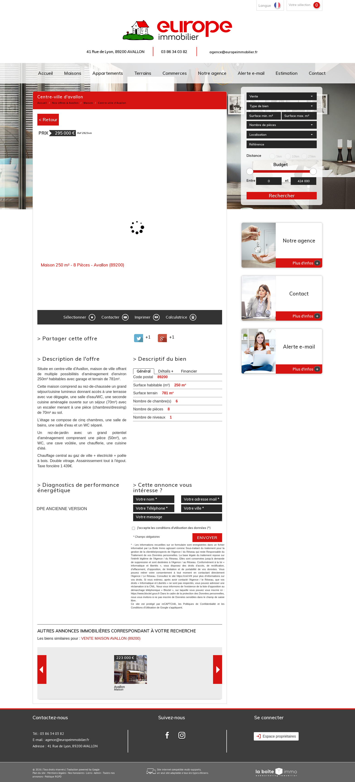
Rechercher (282, 196)
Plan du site (39, 773)
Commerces (175, 73)
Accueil (45, 73)
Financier (189, 371)
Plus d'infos (306, 263)
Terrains (142, 73)
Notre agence (212, 73)
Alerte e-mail (251, 73)
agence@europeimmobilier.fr (233, 52)
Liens (89, 773)
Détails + (165, 371)
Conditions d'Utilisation (143, 607)
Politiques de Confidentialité (199, 604)
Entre (251, 180)
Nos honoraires (76, 773)
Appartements (107, 73)
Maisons (72, 73)
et (286, 180)
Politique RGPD (53, 776)
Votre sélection (299, 5)
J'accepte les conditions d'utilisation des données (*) (174, 528)
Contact (317, 73)
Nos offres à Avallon (65, 103)
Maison (88, 103)
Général (144, 371)
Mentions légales (56, 773)
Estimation (286, 73)
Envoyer (207, 537)
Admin (97, 773)
